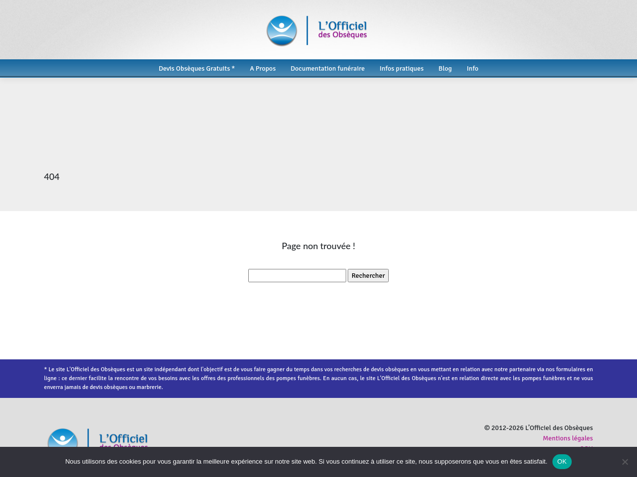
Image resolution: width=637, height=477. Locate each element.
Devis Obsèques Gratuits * (197, 68)
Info (473, 68)
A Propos (262, 68)
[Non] (625, 462)
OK (562, 461)
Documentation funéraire (328, 68)
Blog (445, 68)
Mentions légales (568, 438)
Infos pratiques (401, 68)
